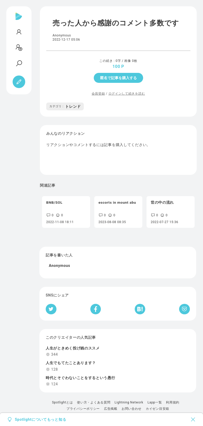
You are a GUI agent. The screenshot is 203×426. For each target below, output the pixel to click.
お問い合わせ (132, 408)
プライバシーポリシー (83, 408)
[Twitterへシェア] (51, 309)
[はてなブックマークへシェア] (140, 309)
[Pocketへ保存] (184, 309)
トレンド (65, 106)
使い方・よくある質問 (93, 402)
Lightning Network (128, 402)
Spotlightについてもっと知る (40, 419)
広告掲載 (110, 408)
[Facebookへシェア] (95, 309)
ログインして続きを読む (126, 93)
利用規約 (172, 402)
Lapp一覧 (155, 402)
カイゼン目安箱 (157, 408)
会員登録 (98, 93)
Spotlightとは (62, 402)
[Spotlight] (18, 20)
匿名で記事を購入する (118, 78)
